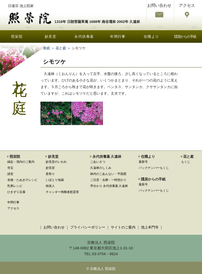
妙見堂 (50, 36)
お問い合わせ (54, 227)
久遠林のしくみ (100, 168)
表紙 (46, 48)
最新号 (143, 162)
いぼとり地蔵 (55, 180)
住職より (151, 36)
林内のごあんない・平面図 (108, 174)
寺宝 (10, 168)
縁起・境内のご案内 (20, 162)
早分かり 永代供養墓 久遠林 (109, 186)
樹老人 (50, 186)
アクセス (13, 208)
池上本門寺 (150, 227)
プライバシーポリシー (87, 227)
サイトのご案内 (123, 227)
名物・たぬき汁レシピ (22, 180)
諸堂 (10, 174)
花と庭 (61, 48)
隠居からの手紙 (185, 36)
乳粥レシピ (14, 186)
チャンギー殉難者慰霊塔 (62, 192)
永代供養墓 (84, 36)
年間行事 (118, 36)
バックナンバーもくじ (154, 168)
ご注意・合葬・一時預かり (108, 180)
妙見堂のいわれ (56, 162)
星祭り (50, 174)
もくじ (185, 162)
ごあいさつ (97, 162)
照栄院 (17, 36)
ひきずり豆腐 (16, 192)
